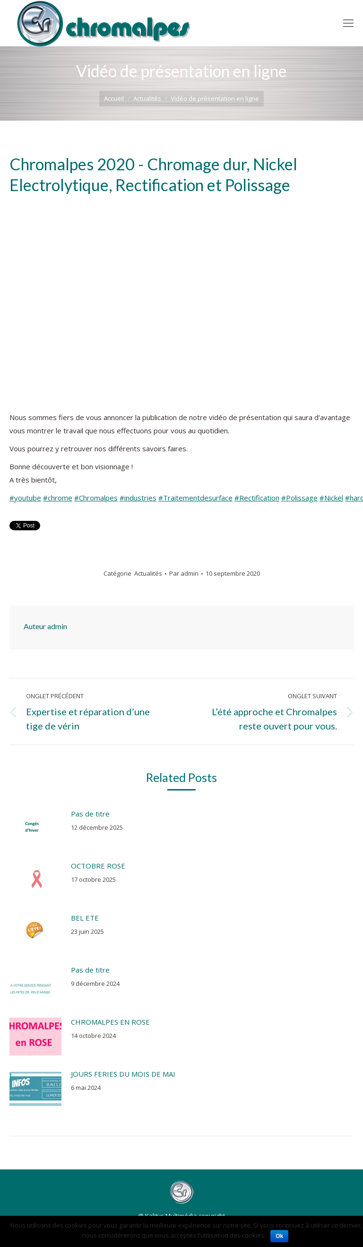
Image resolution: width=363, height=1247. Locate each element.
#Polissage (299, 497)
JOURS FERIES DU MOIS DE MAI (123, 1074)
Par (184, 573)
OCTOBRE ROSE (98, 865)
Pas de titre (90, 813)
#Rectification (256, 497)
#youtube (25, 497)
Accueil (114, 98)
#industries (138, 497)
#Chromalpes (96, 497)
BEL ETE (85, 917)
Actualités (147, 98)
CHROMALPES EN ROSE (110, 1022)
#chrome (57, 497)
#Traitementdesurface (195, 497)
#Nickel (331, 497)
